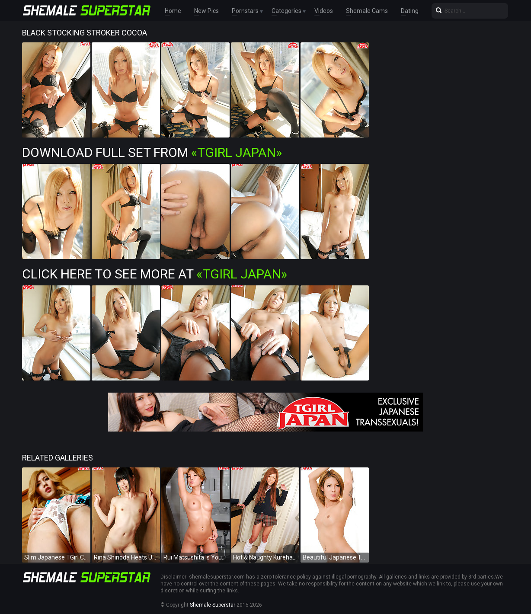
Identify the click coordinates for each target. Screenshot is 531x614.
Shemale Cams (367, 10)
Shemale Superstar (212, 605)
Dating (410, 10)
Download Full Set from (152, 152)
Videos (323, 10)
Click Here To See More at (154, 273)
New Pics (206, 10)
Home (173, 10)
